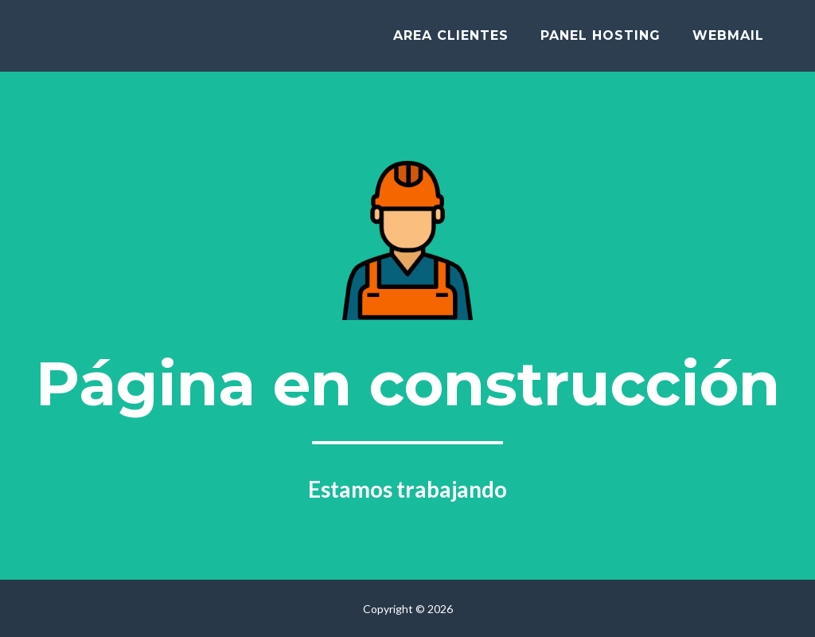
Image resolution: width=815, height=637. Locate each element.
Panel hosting (600, 41)
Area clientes (451, 41)
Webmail (728, 41)
